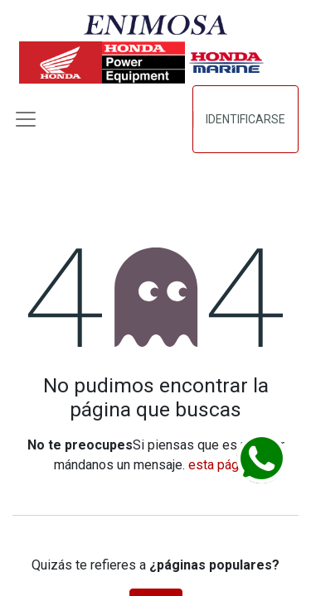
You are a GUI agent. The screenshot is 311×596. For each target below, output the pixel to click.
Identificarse (245, 119)
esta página (221, 465)
